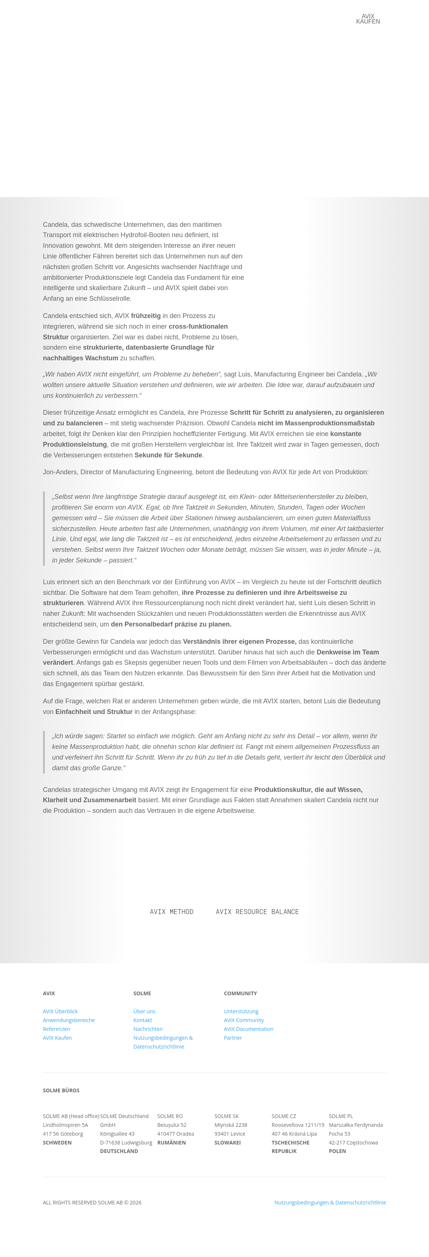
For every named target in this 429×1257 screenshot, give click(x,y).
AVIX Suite (164, 17)
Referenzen (214, 17)
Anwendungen (111, 17)
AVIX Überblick (60, 1011)
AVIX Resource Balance (257, 911)
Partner (233, 1037)
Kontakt (305, 17)
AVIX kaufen (368, 19)
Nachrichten (148, 1028)
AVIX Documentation (248, 1028)
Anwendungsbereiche (69, 1020)
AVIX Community (244, 1020)
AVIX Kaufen (57, 1037)
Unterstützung (241, 1011)
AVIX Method (171, 911)
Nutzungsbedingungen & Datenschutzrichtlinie (330, 1202)
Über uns (262, 17)
